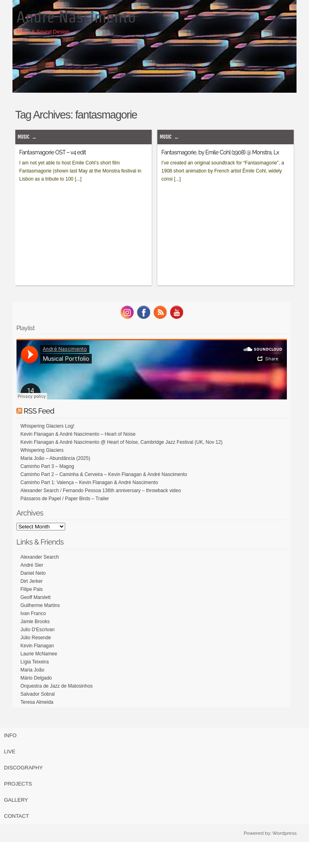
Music (23, 137)
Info (10, 735)
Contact (16, 816)
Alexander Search (40, 557)
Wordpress (284, 833)
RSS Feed (39, 411)
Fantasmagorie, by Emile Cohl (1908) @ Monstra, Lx (220, 152)
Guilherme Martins (40, 605)
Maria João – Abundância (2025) (55, 458)
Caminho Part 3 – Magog (47, 466)
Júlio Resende (36, 637)
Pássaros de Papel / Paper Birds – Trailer (65, 498)
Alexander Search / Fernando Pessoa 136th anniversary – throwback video (101, 490)
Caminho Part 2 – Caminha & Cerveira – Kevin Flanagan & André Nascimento (104, 474)
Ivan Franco (33, 613)
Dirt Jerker (32, 581)
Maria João (32, 670)
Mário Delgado (36, 678)
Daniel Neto (33, 573)
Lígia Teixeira (35, 662)
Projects (18, 784)
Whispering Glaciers (42, 450)
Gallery (16, 800)
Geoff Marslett (36, 597)
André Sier (32, 565)
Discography (23, 768)
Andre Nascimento (76, 17)
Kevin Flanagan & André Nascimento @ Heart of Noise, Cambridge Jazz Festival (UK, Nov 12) (121, 442)
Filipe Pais (32, 589)
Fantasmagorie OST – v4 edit (52, 152)
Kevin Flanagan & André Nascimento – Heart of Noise (78, 434)
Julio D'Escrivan (38, 629)
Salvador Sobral (38, 694)
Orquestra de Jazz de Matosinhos (57, 686)
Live (9, 751)
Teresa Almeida (37, 702)
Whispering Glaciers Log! (47, 426)
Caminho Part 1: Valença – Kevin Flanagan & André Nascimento (89, 482)
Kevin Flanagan (37, 646)
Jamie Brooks (35, 621)
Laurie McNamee (39, 654)
